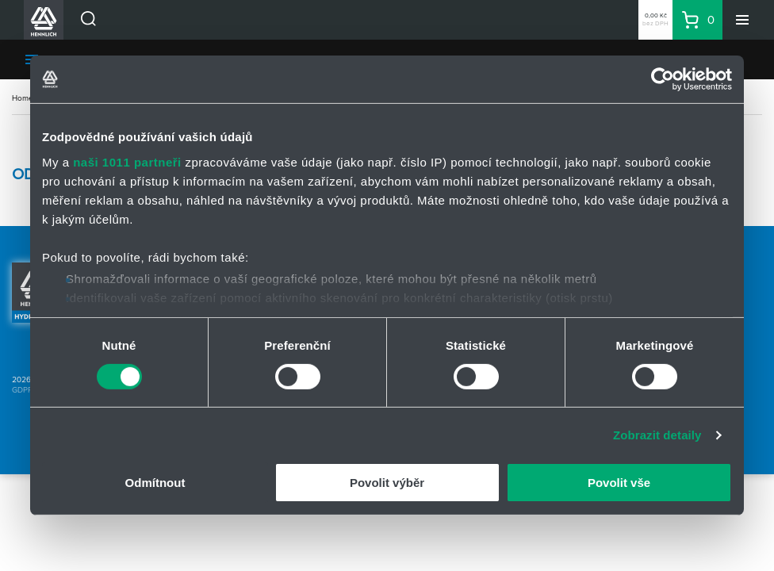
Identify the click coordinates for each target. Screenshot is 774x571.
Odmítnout (155, 482)
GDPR (22, 389)
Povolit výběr (387, 482)
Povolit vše (619, 482)
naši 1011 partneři (127, 161)
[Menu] (742, 20)
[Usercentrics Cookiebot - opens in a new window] (662, 79)
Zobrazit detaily (657, 435)
